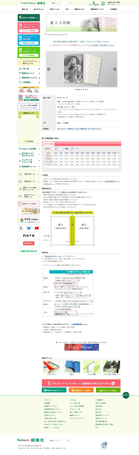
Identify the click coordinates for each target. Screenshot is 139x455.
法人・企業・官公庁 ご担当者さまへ (55, 421)
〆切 (66, 9)
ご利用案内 (113, 9)
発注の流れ (99, 406)
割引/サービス (54, 9)
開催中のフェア (79, 9)
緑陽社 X (47, 427)
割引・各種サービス (76, 412)
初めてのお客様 (100, 403)
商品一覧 (25, 9)
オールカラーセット (94, 129)
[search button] (70, 3)
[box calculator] (29, 181)
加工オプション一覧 (56, 34)
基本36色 (70, 101)
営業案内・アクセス (50, 406)
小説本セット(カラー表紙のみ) (77, 129)
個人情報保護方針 (101, 421)
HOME (48, 34)
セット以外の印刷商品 (77, 406)
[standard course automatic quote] (29, 28)
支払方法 (98, 409)
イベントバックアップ (77, 418)
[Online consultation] (29, 106)
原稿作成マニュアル (97, 9)
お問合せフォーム (50, 415)
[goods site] (29, 62)
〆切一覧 (73, 400)
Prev (48, 69)
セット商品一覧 (75, 403)
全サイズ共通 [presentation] (48, 144)
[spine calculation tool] (29, 174)
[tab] (48, 144)
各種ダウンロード (101, 418)
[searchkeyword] (59, 3)
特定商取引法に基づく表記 (104, 424)
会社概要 (47, 403)
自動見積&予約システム (52, 409)
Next (114, 69)
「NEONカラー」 (48, 184)
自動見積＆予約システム (53, 256)
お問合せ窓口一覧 (50, 418)
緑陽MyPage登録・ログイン (53, 412)
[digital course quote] (29, 52)
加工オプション (39, 9)
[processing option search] (29, 196)
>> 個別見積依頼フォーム (111, 181)
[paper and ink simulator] (29, 188)
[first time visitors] (29, 17)
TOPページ (47, 400)
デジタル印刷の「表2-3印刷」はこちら (101, 45)
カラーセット (61, 129)
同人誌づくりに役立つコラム (53, 424)
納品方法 (98, 412)
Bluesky (56, 427)
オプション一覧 (75, 409)
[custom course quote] (29, 40)
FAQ (96, 427)
